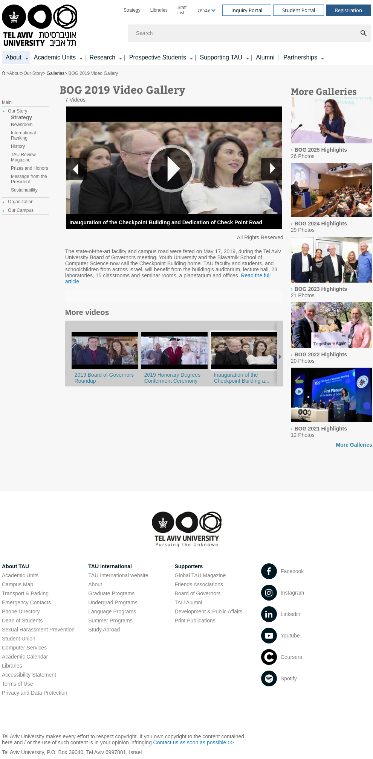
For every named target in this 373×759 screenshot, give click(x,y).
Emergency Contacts (26, 602)
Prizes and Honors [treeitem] (29, 168)
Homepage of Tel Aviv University (4, 73)
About (95, 584)
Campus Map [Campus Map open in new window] (17, 584)
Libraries (159, 10)
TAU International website (118, 575)
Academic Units (20, 575)
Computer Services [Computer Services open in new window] (24, 648)
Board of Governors (198, 593)
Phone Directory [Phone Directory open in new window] (21, 611)
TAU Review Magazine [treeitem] (23, 157)
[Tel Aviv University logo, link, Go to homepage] (41, 26)
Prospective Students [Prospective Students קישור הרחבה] (157, 57)
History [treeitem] (18, 146)
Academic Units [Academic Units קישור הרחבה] (55, 57)
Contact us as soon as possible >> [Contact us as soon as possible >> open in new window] (193, 742)
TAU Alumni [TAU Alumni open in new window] (188, 602)
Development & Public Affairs (209, 611)
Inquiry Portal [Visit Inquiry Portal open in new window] (246, 10)
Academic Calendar (25, 657)
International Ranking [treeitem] (23, 135)
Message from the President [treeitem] (29, 179)
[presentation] (331, 141)
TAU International (110, 566)
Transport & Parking (25, 593)
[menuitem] (132, 10)
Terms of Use (17, 684)
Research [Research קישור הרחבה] (102, 57)
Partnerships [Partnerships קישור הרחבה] (300, 57)
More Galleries (354, 445)
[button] (271, 169)
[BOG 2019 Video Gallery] (244, 369)
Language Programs (112, 611)
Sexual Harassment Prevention (38, 630)
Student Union (18, 639)
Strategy (132, 10)
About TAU (15, 566)
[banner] (186, 32)
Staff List (181, 10)
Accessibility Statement (29, 675)
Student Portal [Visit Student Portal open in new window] (298, 10)
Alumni (265, 57)
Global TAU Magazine (200, 575)
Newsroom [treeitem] (21, 124)
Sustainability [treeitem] (24, 190)
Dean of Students (22, 621)
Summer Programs (110, 621)
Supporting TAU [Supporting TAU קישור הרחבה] (221, 57)
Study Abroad (104, 630)
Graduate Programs (111, 593)
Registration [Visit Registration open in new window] (348, 10)
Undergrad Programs (113, 602)
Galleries (55, 73)
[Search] (249, 33)
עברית (204, 10)
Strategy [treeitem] (21, 117)
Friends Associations (199, 584)
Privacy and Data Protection (34, 693)
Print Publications (195, 621)
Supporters (189, 566)
